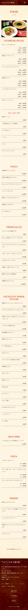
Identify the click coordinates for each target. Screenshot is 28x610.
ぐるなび (14, 595)
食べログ (14, 591)
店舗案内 (7, 583)
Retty (14, 600)
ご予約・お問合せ (11, 586)
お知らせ (3, 586)
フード (16, 583)
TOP (2, 583)
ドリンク (22, 583)
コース (12, 583)
